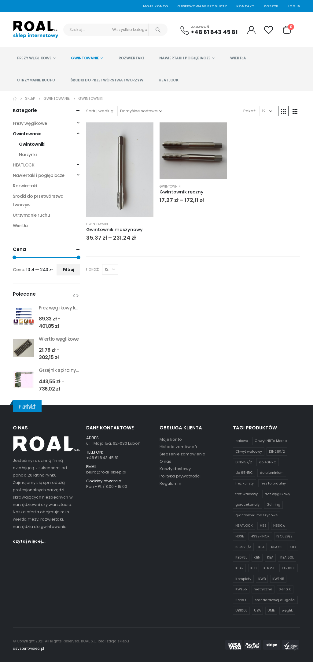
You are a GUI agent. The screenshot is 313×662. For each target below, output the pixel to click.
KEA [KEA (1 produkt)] (270, 557)
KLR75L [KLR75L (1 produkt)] (269, 568)
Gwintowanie (85, 58)
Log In (294, 6)
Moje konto (171, 439)
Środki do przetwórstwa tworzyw (107, 80)
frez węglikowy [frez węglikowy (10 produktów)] (277, 494)
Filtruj (68, 269)
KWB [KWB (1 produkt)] (262, 578)
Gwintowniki (97, 224)
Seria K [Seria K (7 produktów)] (285, 589)
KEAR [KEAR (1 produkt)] (239, 568)
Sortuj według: (100, 111)
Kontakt (245, 6)
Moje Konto (155, 6)
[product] (119, 169)
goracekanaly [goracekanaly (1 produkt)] (247, 504)
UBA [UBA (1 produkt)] (257, 610)
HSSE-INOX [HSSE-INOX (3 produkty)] (260, 536)
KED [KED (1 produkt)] (253, 568)
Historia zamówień (178, 447)
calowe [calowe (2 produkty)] (241, 440)
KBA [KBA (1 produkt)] (261, 546)
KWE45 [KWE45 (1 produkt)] (278, 578)
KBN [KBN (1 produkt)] (257, 557)
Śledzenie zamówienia (182, 454)
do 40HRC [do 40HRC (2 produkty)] (268, 462)
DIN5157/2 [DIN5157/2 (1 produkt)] (243, 462)
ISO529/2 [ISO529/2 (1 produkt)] (284, 536)
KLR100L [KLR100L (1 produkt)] (288, 568)
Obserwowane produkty (202, 6)
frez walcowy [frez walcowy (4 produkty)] (246, 494)
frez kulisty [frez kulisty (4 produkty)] (244, 483)
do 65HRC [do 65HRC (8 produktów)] (244, 472)
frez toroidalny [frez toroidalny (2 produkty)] (273, 483)
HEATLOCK (169, 80)
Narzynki (28, 154)
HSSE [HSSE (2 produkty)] (239, 536)
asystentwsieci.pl (28, 648)
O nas (165, 461)
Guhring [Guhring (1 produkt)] (273, 504)
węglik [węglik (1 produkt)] (287, 610)
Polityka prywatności (180, 476)
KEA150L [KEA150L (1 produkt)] (287, 557)
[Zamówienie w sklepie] (141, 111)
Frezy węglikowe (34, 58)
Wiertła (238, 58)
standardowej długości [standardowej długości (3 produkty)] (275, 599)
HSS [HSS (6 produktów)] (263, 525)
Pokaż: (249, 111)
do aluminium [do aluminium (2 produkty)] (272, 472)
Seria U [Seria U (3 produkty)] (241, 599)
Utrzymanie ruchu (36, 80)
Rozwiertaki (131, 58)
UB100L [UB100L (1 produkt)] (241, 610)
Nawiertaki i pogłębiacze (185, 58)
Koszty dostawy (175, 469)
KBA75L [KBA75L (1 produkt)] (277, 546)
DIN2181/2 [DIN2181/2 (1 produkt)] (277, 451)
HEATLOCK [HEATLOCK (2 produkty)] (244, 525)
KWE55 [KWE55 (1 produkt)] (241, 589)
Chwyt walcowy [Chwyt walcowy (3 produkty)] (248, 451)
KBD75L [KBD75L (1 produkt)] (241, 557)
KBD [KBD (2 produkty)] (293, 546)
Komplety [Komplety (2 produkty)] (243, 578)
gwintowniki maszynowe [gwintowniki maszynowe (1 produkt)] (256, 515)
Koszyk (271, 6)
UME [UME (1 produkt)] (271, 610)
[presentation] (73, 295)
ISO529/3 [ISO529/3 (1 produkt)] (243, 546)
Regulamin (170, 483)
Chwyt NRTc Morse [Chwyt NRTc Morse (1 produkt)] (271, 440)
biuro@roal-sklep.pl (106, 472)
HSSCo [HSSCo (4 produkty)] (279, 525)
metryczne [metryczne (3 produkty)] (263, 589)
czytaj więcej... (29, 541)
